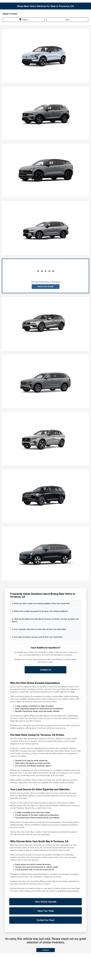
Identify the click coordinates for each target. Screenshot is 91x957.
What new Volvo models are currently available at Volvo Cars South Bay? (42, 603)
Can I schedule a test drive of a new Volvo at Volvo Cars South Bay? (40, 629)
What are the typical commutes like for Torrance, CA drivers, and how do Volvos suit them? (45, 620)
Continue (45, 950)
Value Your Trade (45, 286)
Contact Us (45, 669)
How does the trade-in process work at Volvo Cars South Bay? (38, 637)
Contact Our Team (46, 920)
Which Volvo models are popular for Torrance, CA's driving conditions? (41, 611)
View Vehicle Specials (45, 901)
